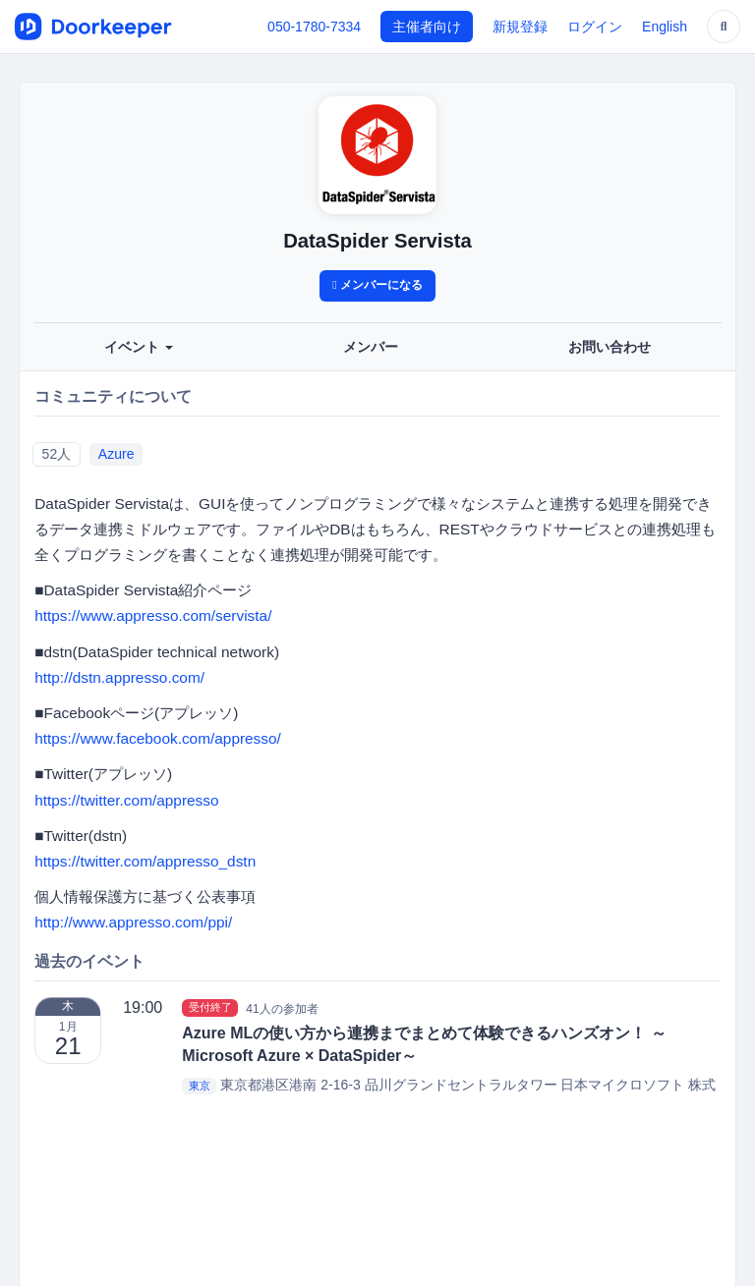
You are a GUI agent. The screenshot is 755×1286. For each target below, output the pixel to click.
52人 (57, 454)
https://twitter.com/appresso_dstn (145, 861)
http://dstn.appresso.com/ (119, 677)
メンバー (370, 347)
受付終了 (210, 1008)
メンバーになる (377, 285)
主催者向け (426, 26)
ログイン (594, 26)
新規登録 (520, 26)
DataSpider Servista (377, 241)
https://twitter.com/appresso (126, 800)
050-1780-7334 (314, 26)
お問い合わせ (609, 347)
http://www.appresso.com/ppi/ (133, 922)
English (664, 26)
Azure (116, 454)
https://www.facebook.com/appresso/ (157, 738)
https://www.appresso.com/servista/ (152, 615)
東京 (199, 1085)
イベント (138, 347)
